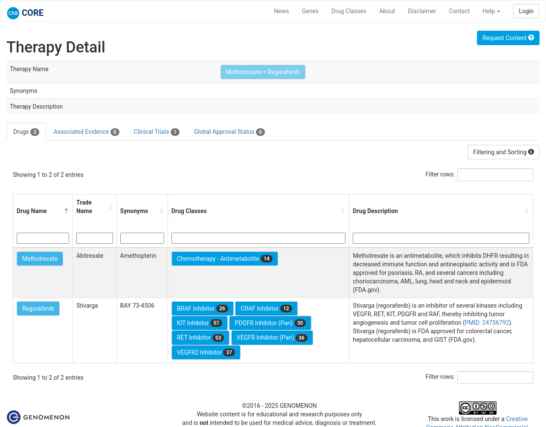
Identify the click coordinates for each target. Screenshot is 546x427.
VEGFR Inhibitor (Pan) (272, 338)
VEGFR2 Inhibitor (206, 352)
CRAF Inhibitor (266, 308)
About (387, 11)
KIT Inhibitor (199, 323)
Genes (310, 11)
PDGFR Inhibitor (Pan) (270, 323)
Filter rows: (440, 174)
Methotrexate (40, 258)
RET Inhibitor (200, 338)
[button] (66, 211)
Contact (459, 11)
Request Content (508, 38)
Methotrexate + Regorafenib (263, 72)
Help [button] (491, 11)
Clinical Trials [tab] (157, 132)
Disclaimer (422, 11)
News (281, 11)
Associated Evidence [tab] (86, 132)
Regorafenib (38, 308)
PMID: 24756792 (487, 322)
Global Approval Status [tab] (229, 132)
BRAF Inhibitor (202, 308)
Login (526, 11)
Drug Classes (348, 11)
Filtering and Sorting (503, 152)
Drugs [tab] (26, 132)
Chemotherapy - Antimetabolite (225, 259)
